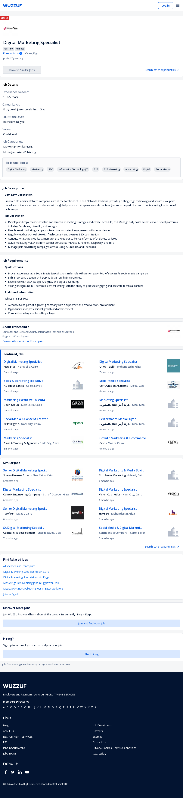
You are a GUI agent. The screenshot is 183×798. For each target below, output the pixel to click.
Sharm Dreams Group (17, 475)
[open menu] (177, 6)
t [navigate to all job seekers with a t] (70, 707)
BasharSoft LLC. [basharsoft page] (60, 784)
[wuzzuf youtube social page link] (28, 774)
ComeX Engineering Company (21, 494)
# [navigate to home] (95, 707)
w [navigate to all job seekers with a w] (81, 707)
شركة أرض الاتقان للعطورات (114, 405)
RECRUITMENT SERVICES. (60, 694)
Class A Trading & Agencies (20, 443)
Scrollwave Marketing (112, 475)
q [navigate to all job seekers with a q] (60, 707)
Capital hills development (19, 532)
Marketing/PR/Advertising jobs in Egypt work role (31, 583)
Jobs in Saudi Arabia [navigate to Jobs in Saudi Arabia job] (14, 748)
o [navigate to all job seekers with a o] (53, 707)
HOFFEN (104, 513)
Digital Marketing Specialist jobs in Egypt (26, 577)
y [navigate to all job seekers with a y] (88, 707)
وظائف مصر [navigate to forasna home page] (99, 753)
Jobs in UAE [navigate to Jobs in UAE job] (9, 753)
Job (5, 664)
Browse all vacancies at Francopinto (23, 341)
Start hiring (92, 654)
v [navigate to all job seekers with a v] (78, 707)
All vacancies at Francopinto (19, 566)
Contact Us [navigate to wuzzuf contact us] (99, 742)
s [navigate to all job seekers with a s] (67, 707)
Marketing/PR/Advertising (25, 664)
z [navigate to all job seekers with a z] (92, 707)
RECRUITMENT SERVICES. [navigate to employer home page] (18, 736)
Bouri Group (11, 405)
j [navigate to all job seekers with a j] (34, 707)
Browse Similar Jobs (22, 70)
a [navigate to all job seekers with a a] (4, 707)
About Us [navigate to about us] (8, 731)
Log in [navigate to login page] (166, 5)
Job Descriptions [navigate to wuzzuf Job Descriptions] (102, 725)
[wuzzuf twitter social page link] (13, 774)
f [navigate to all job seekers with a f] (21, 707)
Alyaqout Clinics (14, 385)
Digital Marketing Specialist (55, 664)
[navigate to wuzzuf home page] (12, 5)
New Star (10, 366)
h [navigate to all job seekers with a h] (29, 707)
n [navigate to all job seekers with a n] (49, 707)
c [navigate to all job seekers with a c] (11, 707)
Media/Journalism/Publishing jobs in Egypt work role (33, 588)
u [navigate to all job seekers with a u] (74, 707)
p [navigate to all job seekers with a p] (56, 707)
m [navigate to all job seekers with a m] (45, 707)
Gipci (102, 443)
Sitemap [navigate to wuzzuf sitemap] (97, 736)
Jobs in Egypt (10, 594)
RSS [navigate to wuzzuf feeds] (5, 742)
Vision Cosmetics (109, 494)
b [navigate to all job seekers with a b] (7, 707)
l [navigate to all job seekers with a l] (41, 707)
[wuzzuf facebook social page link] (6, 774)
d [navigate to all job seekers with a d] (15, 707)
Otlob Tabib (107, 366)
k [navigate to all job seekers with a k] (38, 707)
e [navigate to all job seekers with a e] (18, 707)
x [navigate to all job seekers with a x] (85, 707)
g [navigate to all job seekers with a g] (25, 707)
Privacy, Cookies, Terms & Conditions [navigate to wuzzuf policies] (114, 748)
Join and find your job (91, 623)
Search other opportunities (162, 70)
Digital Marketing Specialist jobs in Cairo (26, 571)
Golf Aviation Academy (114, 385)
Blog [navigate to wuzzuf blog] (5, 725)
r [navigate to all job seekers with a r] (64, 707)
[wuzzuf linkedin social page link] (20, 774)
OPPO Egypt (11, 424)
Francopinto (10, 53)
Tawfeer (8, 513)
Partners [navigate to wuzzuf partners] (98, 731)
